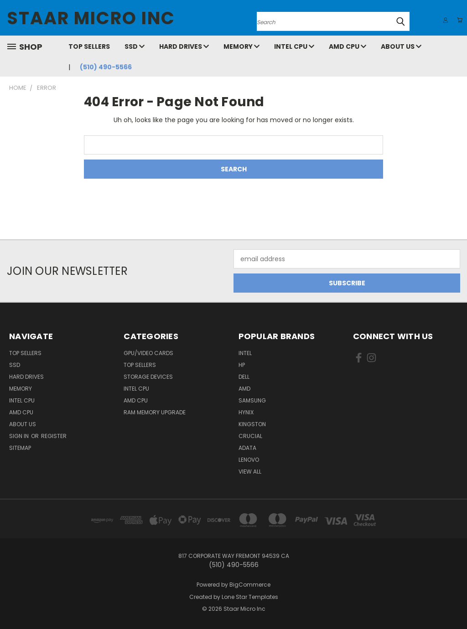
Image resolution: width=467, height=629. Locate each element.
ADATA (247, 448)
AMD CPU (347, 46)
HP (242, 365)
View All (250, 471)
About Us (401, 46)
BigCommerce (249, 584)
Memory (241, 46)
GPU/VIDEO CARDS (148, 353)
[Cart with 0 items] (457, 20)
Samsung (252, 400)
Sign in (19, 436)
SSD (135, 46)
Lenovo (249, 460)
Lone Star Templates (250, 597)
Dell (244, 377)
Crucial (250, 436)
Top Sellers (89, 46)
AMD (244, 388)
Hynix (246, 412)
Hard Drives (184, 46)
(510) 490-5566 (106, 67)
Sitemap (20, 448)
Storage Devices (148, 377)
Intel (245, 353)
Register (54, 436)
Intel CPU (294, 46)
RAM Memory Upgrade (155, 412)
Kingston (252, 424)
